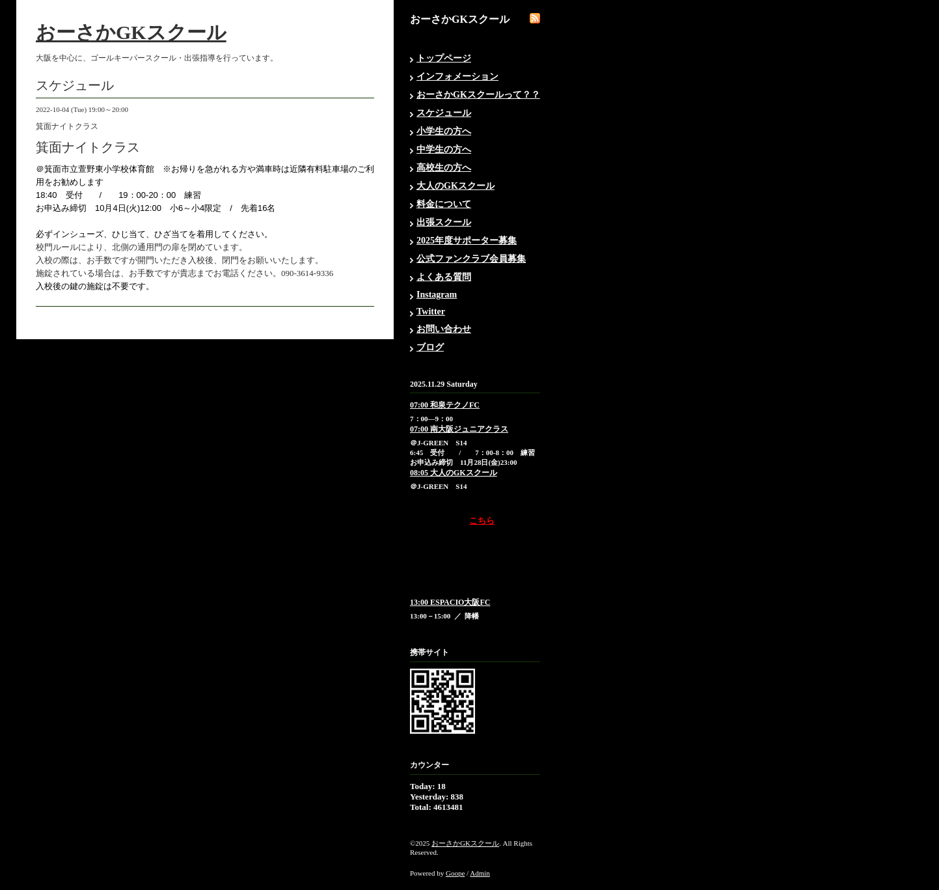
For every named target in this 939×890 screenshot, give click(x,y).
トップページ (443, 58)
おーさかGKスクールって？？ (478, 95)
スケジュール (443, 113)
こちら (482, 520)
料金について (443, 204)
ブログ (430, 347)
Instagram (436, 294)
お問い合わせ (443, 329)
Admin (480, 873)
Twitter (430, 311)
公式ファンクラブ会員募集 (471, 259)
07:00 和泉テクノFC (445, 405)
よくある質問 (443, 277)
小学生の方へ (443, 131)
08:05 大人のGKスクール (453, 472)
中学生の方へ (443, 149)
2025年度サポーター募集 (466, 240)
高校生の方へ (443, 168)
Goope (455, 873)
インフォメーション (457, 76)
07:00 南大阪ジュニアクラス (459, 429)
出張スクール (443, 222)
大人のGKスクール (455, 186)
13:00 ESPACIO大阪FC (450, 602)
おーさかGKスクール (131, 32)
